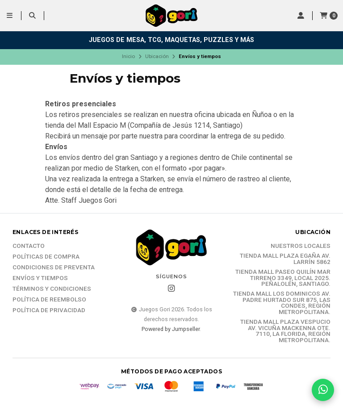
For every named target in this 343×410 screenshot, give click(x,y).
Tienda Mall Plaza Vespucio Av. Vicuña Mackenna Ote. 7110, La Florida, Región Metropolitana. (285, 331)
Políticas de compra (46, 257)
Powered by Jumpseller (171, 329)
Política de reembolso (49, 300)
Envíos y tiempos (40, 278)
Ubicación (157, 56)
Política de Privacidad (49, 310)
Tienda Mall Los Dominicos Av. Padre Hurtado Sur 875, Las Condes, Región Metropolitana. (281, 303)
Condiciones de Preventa (54, 267)
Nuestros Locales (300, 246)
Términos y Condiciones (52, 289)
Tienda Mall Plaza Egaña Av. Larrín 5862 (285, 259)
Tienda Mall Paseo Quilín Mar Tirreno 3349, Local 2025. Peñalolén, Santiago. (282, 278)
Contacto (29, 246)
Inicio (128, 56)
